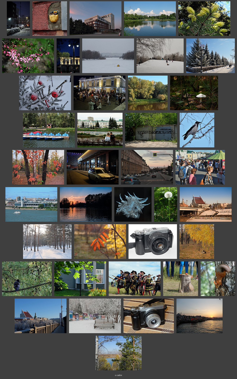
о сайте (118, 375)
